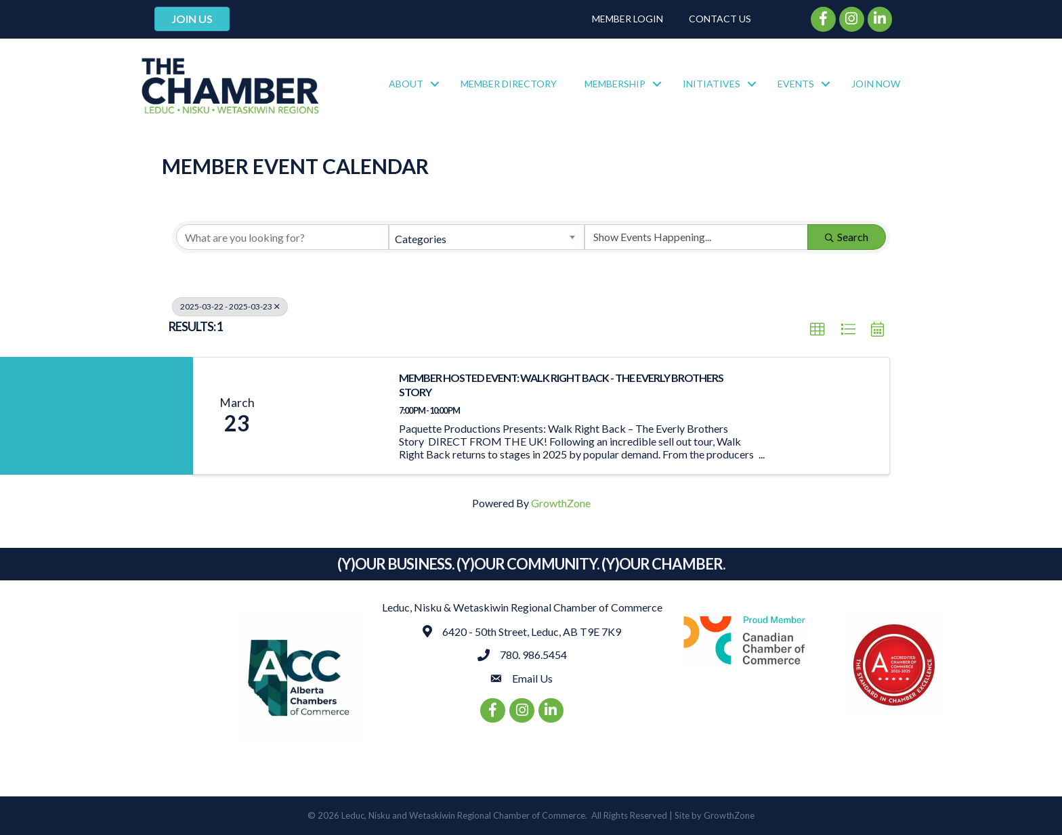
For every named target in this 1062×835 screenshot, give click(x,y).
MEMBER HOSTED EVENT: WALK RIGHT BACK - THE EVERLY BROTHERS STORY (561, 384)
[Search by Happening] (696, 237)
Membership (615, 83)
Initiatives (711, 83)
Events (796, 83)
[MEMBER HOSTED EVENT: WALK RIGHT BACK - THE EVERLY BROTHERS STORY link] (333, 416)
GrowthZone (561, 502)
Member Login (627, 18)
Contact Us (720, 18)
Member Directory (509, 83)
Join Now (875, 83)
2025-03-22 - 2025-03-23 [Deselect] (230, 306)
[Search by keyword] (282, 237)
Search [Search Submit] (846, 236)
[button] (817, 329)
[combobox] (486, 237)
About (406, 83)
